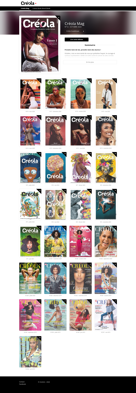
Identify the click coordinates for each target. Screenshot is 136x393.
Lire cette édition (76, 39)
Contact (22, 382)
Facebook (22, 384)
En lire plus (90, 62)
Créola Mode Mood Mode (41, 8)
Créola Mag (25, 8)
